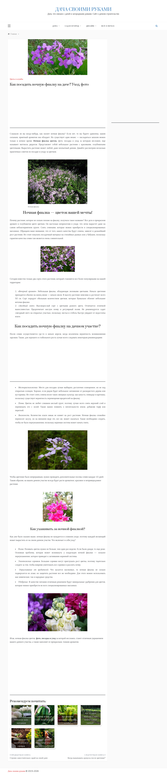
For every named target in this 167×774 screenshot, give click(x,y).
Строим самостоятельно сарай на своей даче (29, 758)
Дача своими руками (83, 9)
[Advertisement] (57, 109)
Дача (56, 26)
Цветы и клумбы (16, 79)
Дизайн (91, 26)
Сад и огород (73, 26)
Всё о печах (108, 26)
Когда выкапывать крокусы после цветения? (86, 758)
